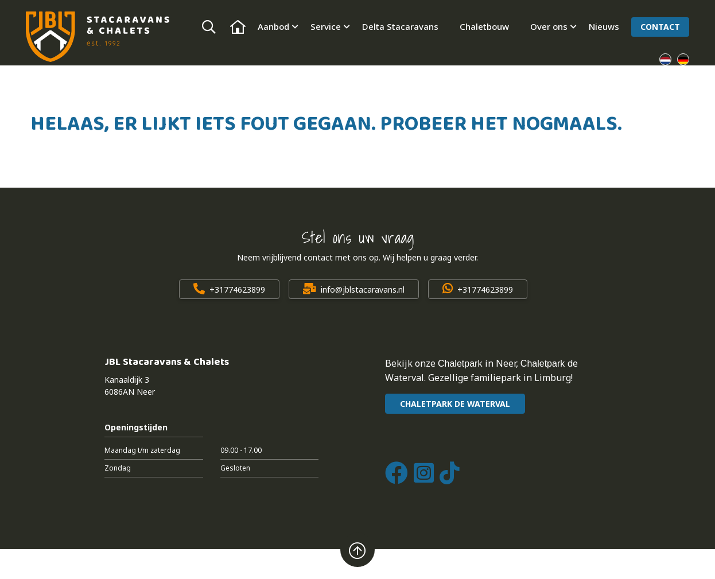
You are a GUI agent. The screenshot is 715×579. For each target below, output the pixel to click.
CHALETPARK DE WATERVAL (455, 403)
